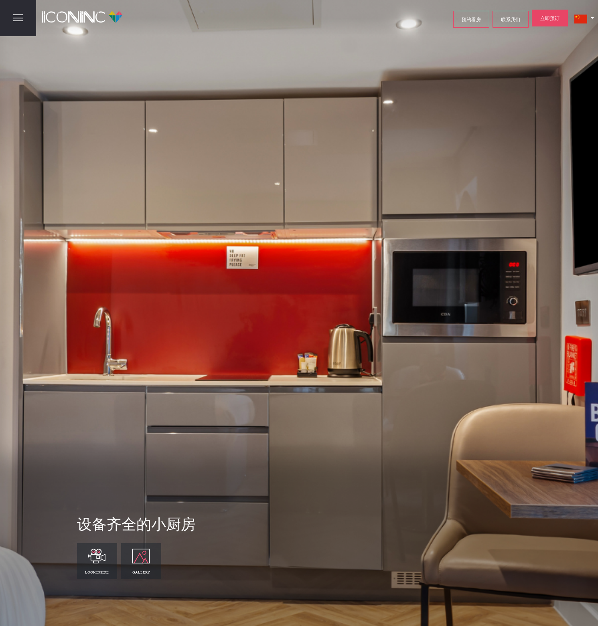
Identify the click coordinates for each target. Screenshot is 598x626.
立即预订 (549, 18)
